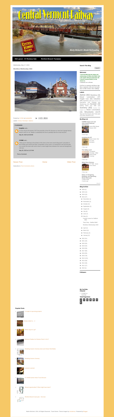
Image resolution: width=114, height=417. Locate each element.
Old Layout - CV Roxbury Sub (25, 59)
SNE (95, 105)
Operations (83, 102)
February (86, 233)
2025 (83, 192)
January (85, 235)
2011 (83, 265)
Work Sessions (86, 115)
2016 (83, 253)
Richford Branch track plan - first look (35, 397)
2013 (83, 260)
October (85, 204)
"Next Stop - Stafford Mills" (90, 222)
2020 (83, 243)
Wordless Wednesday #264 (90, 225)
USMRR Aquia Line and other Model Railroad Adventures (89, 123)
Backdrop (94, 95)
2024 (83, 194)
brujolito (21, 128)
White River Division (88, 162)
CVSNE (21, 140)
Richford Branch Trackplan (51, 59)
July (84, 211)
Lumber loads (85, 179)
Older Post (71, 162)
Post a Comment (22, 154)
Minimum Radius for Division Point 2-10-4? (37, 339)
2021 (83, 241)
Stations (31, 121)
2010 (83, 268)
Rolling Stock (84, 105)
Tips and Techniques (85, 114)
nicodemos (72, 411)
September (86, 206)
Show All (98, 183)
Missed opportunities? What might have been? (38, 387)
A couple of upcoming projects (33, 311)
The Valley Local (87, 150)
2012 (83, 263)
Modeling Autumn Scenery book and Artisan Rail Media (40, 349)
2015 (83, 255)
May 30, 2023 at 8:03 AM (26, 135)
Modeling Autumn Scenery (32, 358)
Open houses (95, 100)
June (84, 213)
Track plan (97, 114)
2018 (83, 248)
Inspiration (86, 100)
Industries (97, 99)
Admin (83, 95)
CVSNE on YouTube (84, 294)
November (86, 201)
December (86, 199)
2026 (83, 189)
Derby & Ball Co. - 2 (29, 321)
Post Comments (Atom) (27, 166)
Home (44, 162)
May (84, 216)
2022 (83, 238)
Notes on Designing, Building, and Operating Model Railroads (89, 176)
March (85, 230)
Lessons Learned (30, 368)
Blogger (85, 411)
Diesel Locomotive (87, 97)
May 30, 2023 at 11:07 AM (26, 150)
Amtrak (20, 121)
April (84, 228)
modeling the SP (87, 137)
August (85, 209)
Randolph (25, 121)
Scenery (83, 107)
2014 (83, 258)
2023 (83, 197)
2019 (83, 246)
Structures (89, 112)
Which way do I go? (30, 329)
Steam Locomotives (93, 110)
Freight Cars (84, 99)
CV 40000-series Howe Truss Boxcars (35, 377)
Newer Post (18, 162)
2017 (83, 250)
